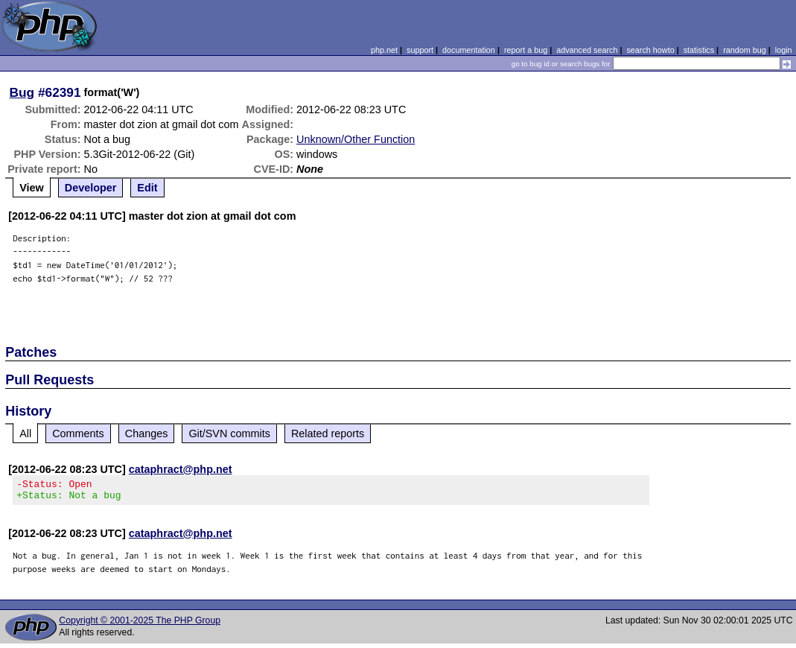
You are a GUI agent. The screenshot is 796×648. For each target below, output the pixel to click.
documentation (468, 49)
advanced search (586, 49)
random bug (744, 49)
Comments (78, 433)
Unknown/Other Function (355, 139)
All (25, 433)
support (420, 49)
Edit (147, 188)
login (783, 49)
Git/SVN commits (229, 433)
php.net (384, 49)
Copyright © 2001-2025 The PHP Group (139, 625)
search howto (650, 49)
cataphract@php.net (180, 469)
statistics (699, 49)
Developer (91, 188)
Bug (22, 92)
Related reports (327, 433)
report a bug (525, 49)
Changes (146, 433)
